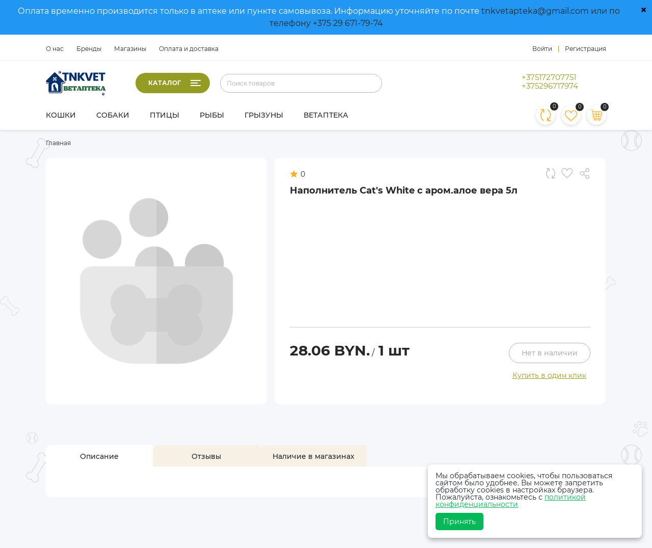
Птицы (164, 115)
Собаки (112, 115)
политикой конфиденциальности (511, 500)
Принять (459, 521)
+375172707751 (549, 77)
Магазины (130, 48)
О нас (55, 48)
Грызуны (263, 115)
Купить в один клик (549, 375)
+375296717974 (550, 86)
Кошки (61, 115)
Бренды (88, 48)
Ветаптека (326, 115)
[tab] (99, 456)
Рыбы (212, 115)
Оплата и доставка (189, 48)
